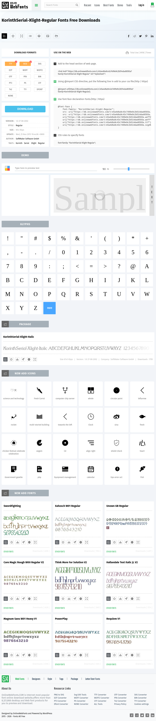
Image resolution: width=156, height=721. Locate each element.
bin (39, 76)
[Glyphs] (30, 36)
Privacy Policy (120, 704)
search (76, 5)
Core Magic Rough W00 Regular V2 (24, 562)
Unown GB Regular (117, 505)
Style (50, 679)
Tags (61, 679)
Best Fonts (108, 5)
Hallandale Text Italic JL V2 (122, 562)
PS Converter (79, 701)
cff (39, 83)
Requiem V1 (113, 618)
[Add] (4, 36)
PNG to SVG (59, 695)
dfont (40, 89)
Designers (36, 679)
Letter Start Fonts (92, 679)
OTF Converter (120, 695)
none (10, 96)
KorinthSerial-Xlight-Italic (18, 336)
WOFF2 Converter (101, 698)
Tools (129, 5)
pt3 (10, 83)
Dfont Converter (61, 704)
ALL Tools (98, 704)
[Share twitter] (140, 36)
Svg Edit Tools (80, 695)
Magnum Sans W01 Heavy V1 (20, 618)
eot (10, 70)
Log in (141, 5)
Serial (27, 143)
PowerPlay (61, 618)
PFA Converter (120, 698)
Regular (19, 125)
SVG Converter (140, 695)
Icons (97, 5)
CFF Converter (100, 701)
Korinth (19, 143)
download (25, 109)
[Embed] (29, 359)
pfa (25, 76)
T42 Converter (120, 701)
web (25, 64)
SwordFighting (12, 505)
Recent (87, 5)
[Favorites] (13, 36)
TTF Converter (100, 695)
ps (25, 83)
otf (10, 76)
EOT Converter (60, 698)
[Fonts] (56, 36)
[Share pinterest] (146, 36)
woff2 (40, 70)
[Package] (39, 36)
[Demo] (21, 36)
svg (39, 64)
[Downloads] (17, 359)
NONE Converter (81, 704)
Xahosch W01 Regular (67, 505)
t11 (25, 89)
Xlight (33, 143)
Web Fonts (19, 679)
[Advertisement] (26, 195)
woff (25, 70)
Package (74, 679)
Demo (120, 5)
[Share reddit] (134, 36)
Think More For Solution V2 (71, 562)
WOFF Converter (81, 698)
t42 (10, 89)
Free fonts (16, 5)
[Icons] (47, 36)
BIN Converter (140, 698)
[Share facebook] (129, 36)
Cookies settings (141, 704)
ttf (10, 64)
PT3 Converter (60, 701)
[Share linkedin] (152, 36)
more (49, 308)
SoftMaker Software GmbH (27, 139)
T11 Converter (140, 701)
